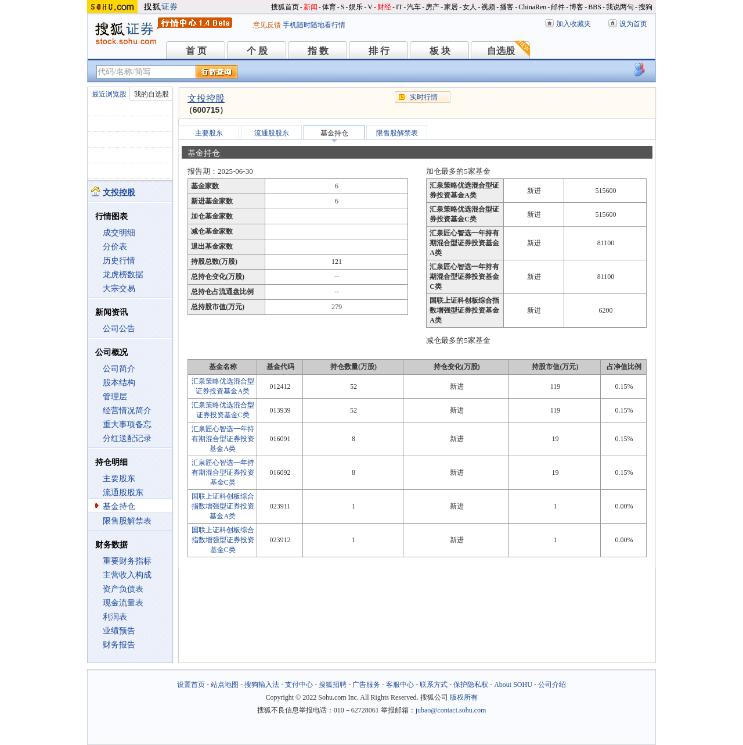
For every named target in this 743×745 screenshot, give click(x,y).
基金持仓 (119, 506)
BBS (594, 7)
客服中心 (400, 684)
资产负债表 (123, 589)
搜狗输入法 (261, 684)
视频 (488, 7)
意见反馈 (267, 25)
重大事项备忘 (127, 424)
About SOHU (513, 684)
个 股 (257, 51)
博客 (576, 7)
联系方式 (434, 684)
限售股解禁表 (127, 521)
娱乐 (356, 7)
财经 (384, 7)
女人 (470, 7)
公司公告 (119, 328)
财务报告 (119, 644)
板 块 (440, 51)
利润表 (115, 617)
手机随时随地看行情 (314, 25)
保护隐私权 (470, 684)
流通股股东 (123, 492)
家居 (451, 7)
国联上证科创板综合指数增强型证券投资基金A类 (223, 506)
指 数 (318, 51)
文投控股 (206, 98)
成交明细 (119, 232)
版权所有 (464, 697)
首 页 (196, 51)
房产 (432, 7)
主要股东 (119, 478)
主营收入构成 (127, 575)
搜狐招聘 (333, 684)
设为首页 (633, 24)
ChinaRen (532, 7)
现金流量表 (123, 603)
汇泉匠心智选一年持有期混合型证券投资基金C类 (223, 472)
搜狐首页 (285, 7)
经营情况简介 (127, 410)
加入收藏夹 (573, 24)
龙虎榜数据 (123, 274)
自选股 (501, 51)
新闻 (311, 7)
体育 (329, 7)
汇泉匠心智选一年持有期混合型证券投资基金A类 (223, 439)
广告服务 (366, 684)
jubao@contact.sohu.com (451, 710)
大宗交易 (119, 288)
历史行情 (119, 260)
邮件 (558, 7)
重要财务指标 (127, 561)
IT (399, 7)
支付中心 (299, 684)
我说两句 (620, 7)
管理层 (115, 396)
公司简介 (119, 368)
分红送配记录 (127, 438)
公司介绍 (552, 684)
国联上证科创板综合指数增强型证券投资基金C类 (223, 540)
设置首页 (191, 684)
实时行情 (424, 97)
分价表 (115, 246)
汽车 (414, 7)
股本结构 (119, 382)
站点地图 (225, 684)
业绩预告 (119, 630)
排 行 (379, 51)
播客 (507, 7)
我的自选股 (151, 94)
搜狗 (645, 7)
